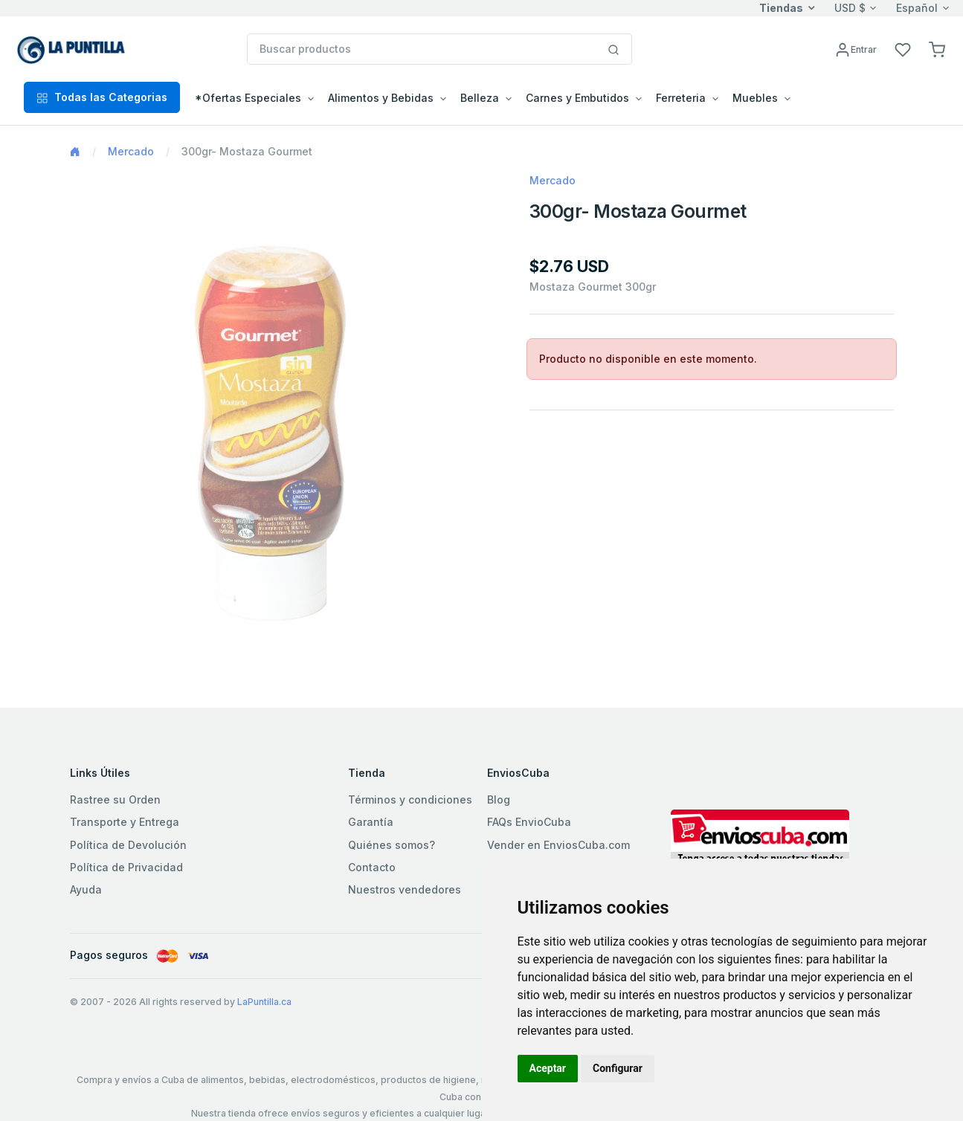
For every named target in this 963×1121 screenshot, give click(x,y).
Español (917, 7)
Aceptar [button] (548, 1068)
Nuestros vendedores (404, 889)
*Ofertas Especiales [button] (248, 97)
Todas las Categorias (101, 97)
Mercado (131, 151)
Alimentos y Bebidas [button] (381, 97)
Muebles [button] (755, 97)
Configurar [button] (617, 1068)
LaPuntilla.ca (264, 1001)
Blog (498, 799)
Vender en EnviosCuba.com (558, 845)
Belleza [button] (479, 97)
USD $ (850, 7)
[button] (937, 48)
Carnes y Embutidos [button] (577, 97)
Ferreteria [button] (681, 97)
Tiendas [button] (781, 7)
